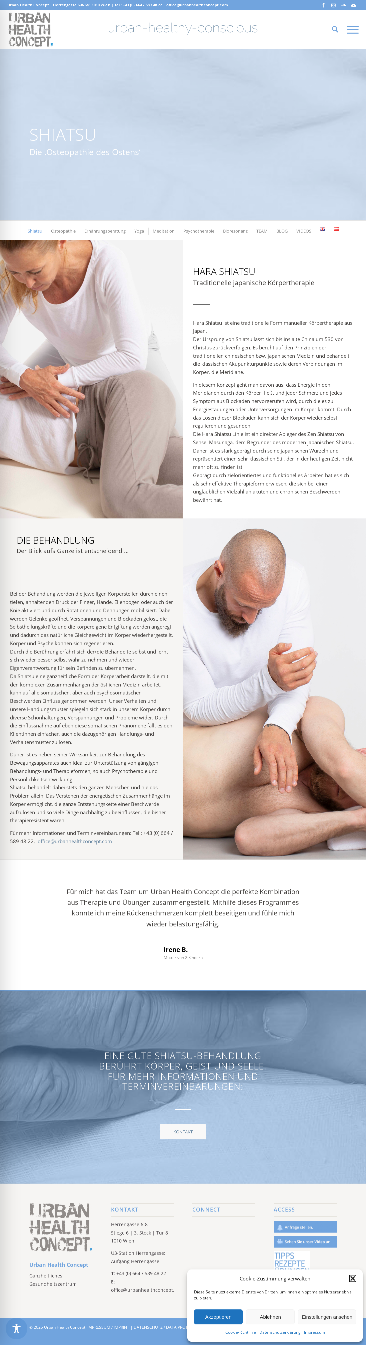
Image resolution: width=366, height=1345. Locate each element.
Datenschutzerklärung (280, 1332)
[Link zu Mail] (354, 5)
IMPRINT (121, 1327)
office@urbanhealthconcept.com (197, 4)
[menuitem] (335, 29)
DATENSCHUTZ (148, 1327)
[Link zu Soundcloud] (343, 5)
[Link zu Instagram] (333, 5)
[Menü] (351, 29)
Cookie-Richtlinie (240, 1332)
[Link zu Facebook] (323, 5)
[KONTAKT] (183, 1131)
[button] (352, 1278)
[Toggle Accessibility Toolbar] (16, 1328)
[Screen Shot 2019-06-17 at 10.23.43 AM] (30, 29)
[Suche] (335, 29)
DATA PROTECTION (184, 1327)
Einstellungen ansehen (327, 1317)
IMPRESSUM (98, 1327)
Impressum (314, 1332)
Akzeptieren (218, 1317)
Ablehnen (270, 1317)
